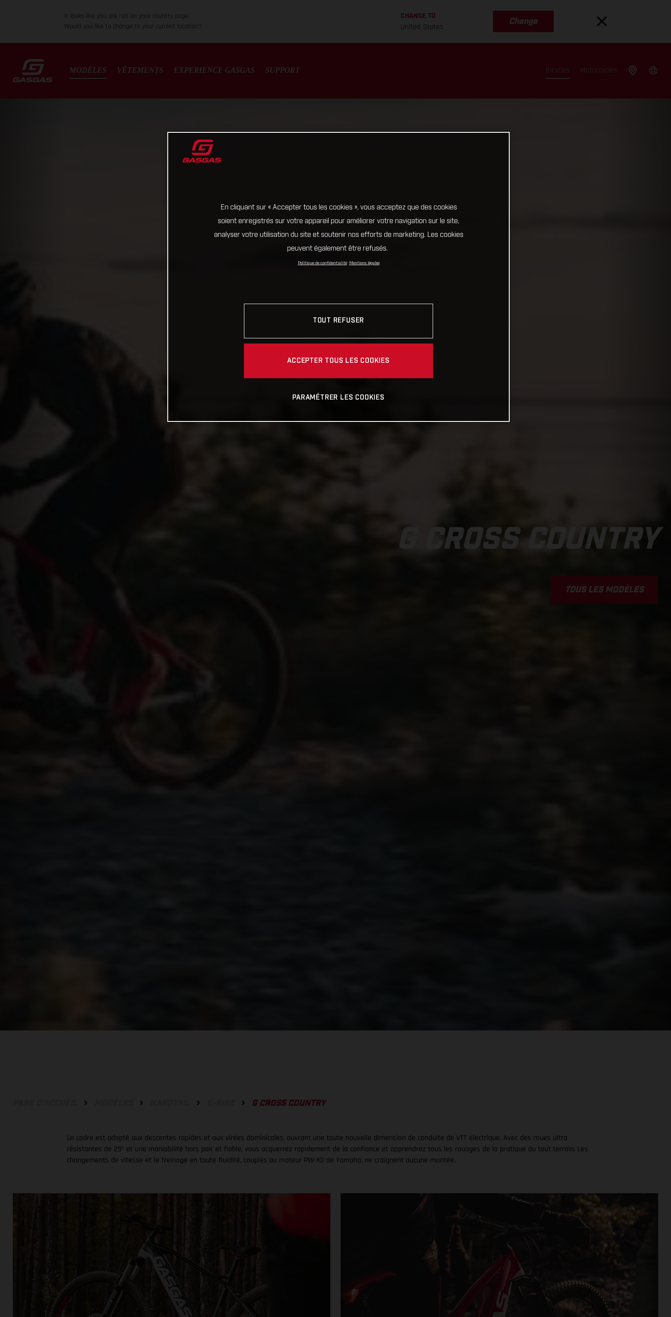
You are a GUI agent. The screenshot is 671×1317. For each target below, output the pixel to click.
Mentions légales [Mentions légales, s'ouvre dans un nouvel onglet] (364, 263)
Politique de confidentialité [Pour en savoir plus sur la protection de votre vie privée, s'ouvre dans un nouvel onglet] (322, 263)
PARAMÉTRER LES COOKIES (338, 397)
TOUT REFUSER (338, 320)
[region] (338, 277)
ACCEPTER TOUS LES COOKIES (338, 361)
